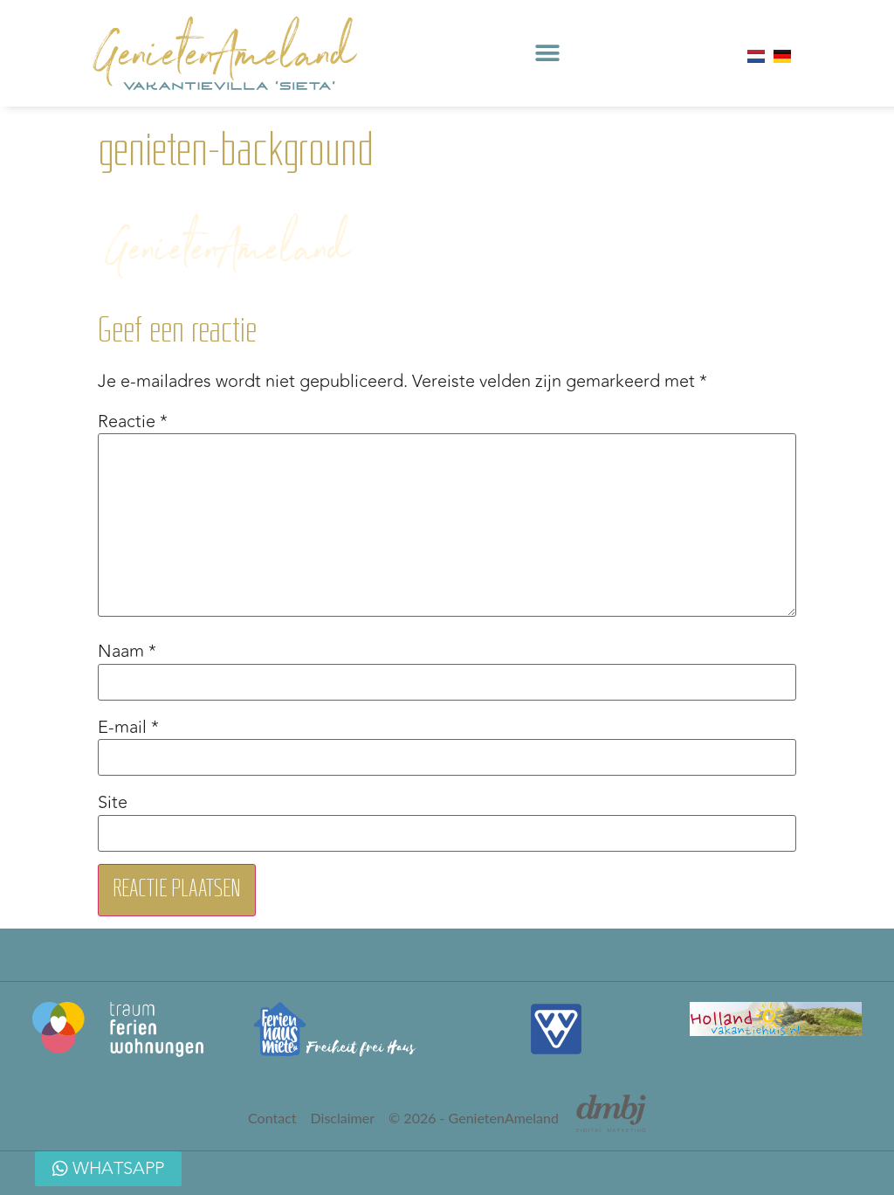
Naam (127, 651)
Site (112, 803)
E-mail (128, 727)
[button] (547, 53)
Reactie (133, 422)
